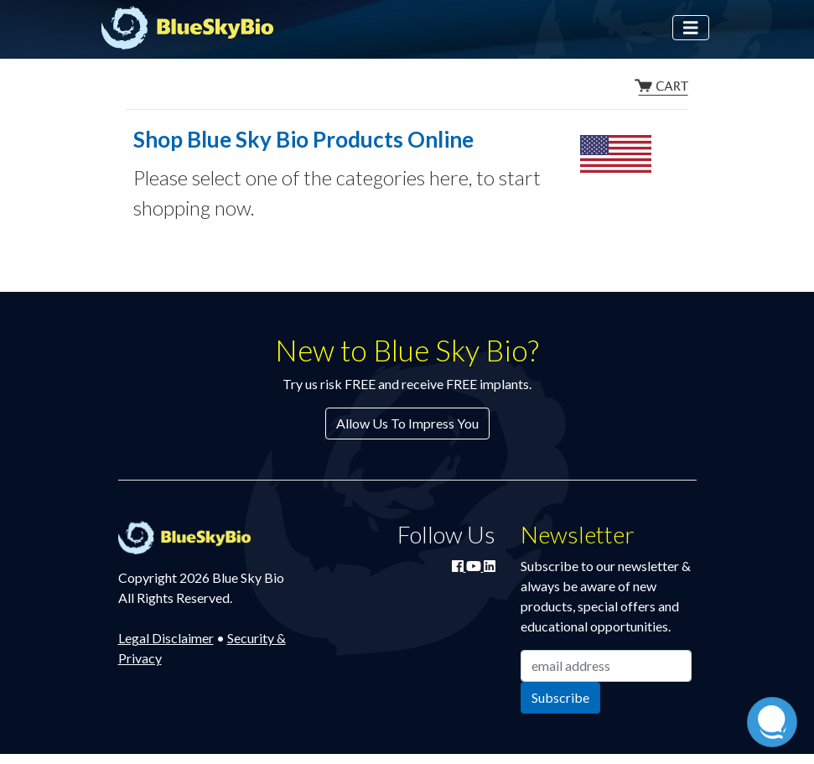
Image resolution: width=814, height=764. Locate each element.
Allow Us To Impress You (407, 423)
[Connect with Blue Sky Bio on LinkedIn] (489, 566)
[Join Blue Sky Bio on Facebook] (459, 566)
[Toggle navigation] (690, 28)
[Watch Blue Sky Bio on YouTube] (475, 566)
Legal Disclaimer (166, 638)
